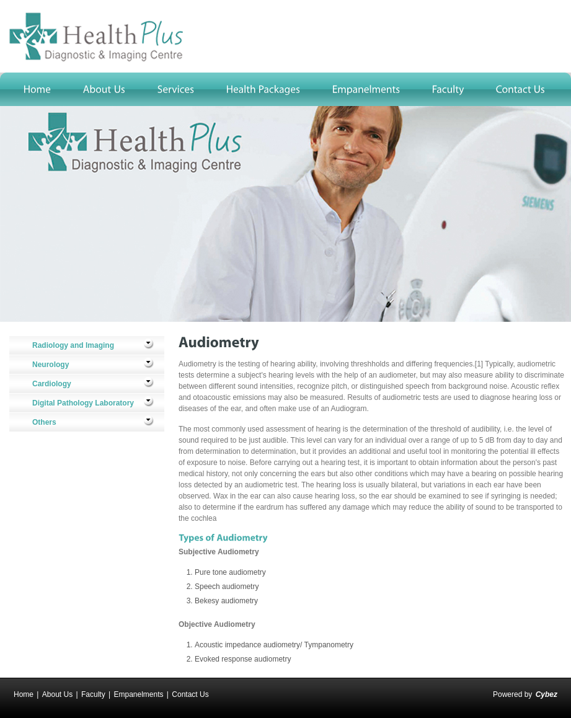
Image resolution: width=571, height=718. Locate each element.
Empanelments (138, 694)
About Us (57, 694)
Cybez (546, 694)
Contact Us (190, 694)
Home (23, 694)
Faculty (93, 694)
